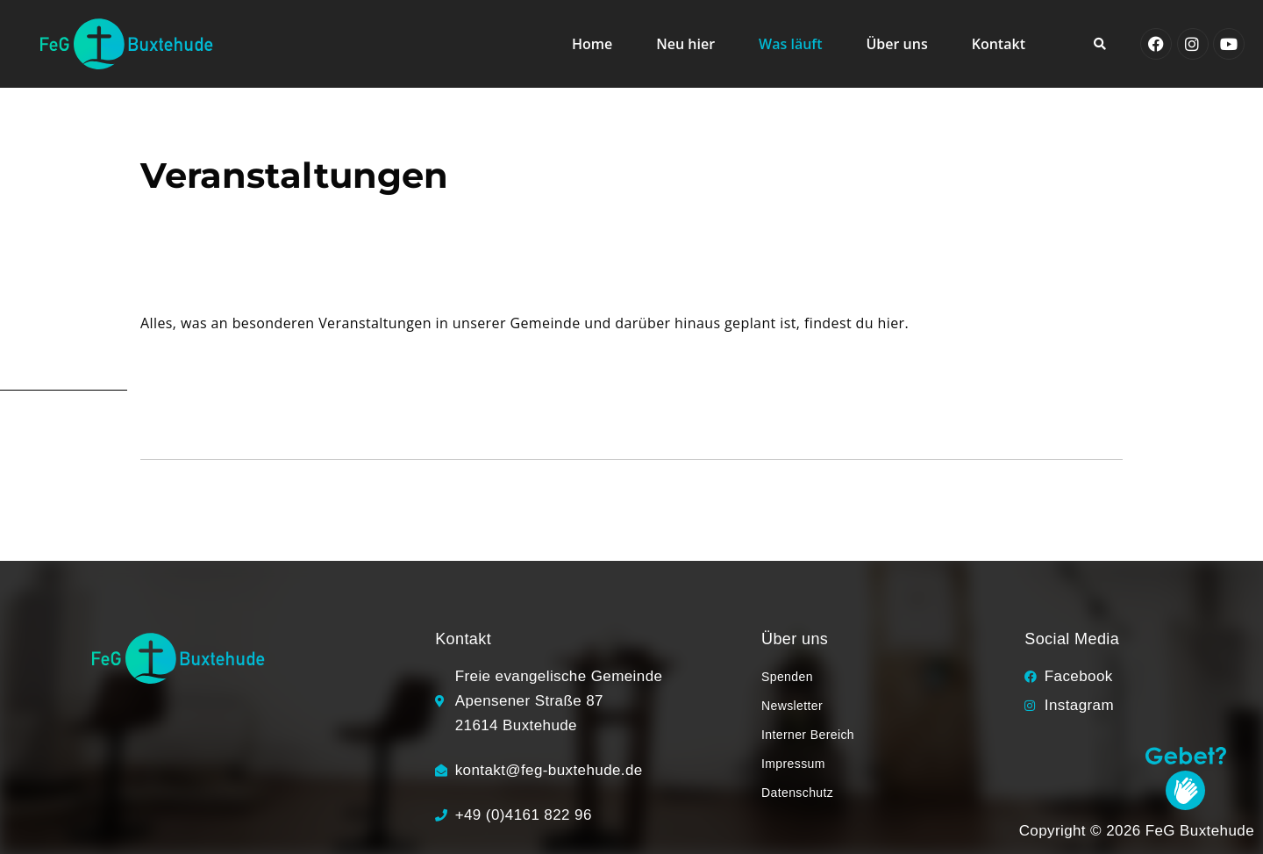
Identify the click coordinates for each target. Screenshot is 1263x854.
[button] (1100, 44)
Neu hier (685, 44)
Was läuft (790, 44)
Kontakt (998, 44)
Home (592, 44)
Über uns (897, 44)
